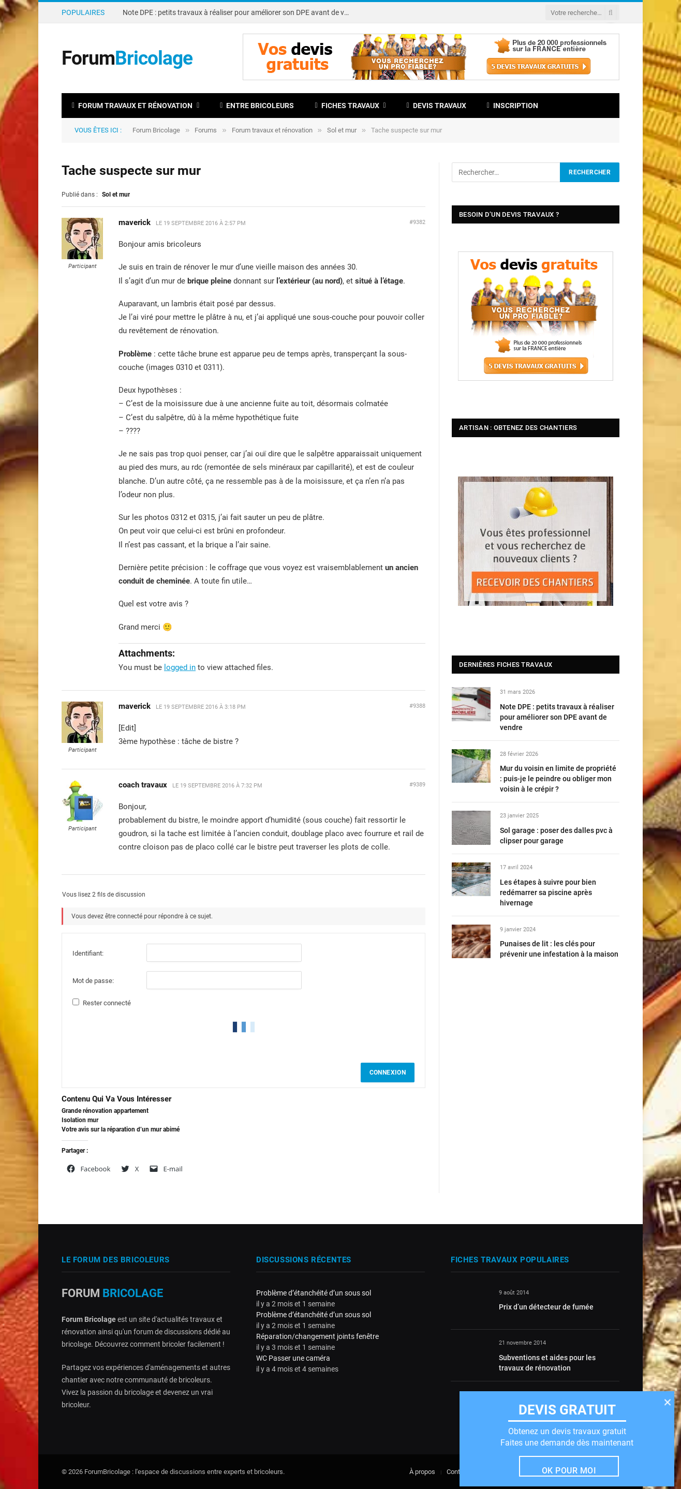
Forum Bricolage (156, 130)
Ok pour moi (569, 1470)
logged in (180, 667)
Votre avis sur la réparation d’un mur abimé (121, 1129)
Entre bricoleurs (257, 105)
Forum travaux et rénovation (132, 105)
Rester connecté (107, 1003)
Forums (206, 130)
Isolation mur (80, 1120)
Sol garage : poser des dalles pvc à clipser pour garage (556, 835)
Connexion (387, 1072)
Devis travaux (436, 105)
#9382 (417, 222)
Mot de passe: (93, 981)
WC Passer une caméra (293, 1358)
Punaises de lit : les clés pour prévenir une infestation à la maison (559, 949)
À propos (422, 1472)
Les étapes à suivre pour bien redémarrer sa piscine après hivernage (548, 892)
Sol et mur (342, 130)
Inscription (512, 105)
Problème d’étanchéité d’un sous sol (313, 1293)
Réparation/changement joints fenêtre (317, 1336)
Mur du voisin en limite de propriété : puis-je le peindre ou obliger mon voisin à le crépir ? (558, 778)
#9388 (417, 706)
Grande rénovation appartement (105, 1110)
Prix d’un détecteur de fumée (546, 1307)
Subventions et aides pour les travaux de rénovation (547, 1362)
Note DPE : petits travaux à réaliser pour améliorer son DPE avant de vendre (239, 12)
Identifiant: (87, 953)
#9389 (417, 784)
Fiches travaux (347, 105)
